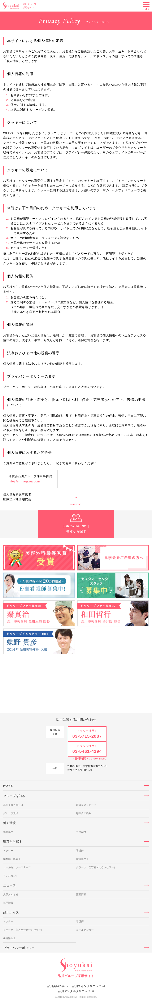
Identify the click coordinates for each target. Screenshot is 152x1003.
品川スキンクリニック (87, 986)
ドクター (8, 850)
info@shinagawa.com (24, 481)
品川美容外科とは (13, 804)
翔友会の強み (83, 813)
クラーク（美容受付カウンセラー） (96, 867)
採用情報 (8, 902)
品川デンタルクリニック (74, 991)
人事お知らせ (10, 894)
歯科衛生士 (82, 859)
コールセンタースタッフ (17, 867)
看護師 (80, 850)
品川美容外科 (56, 986)
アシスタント (10, 875)
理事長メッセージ (86, 804)
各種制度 (81, 832)
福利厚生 (8, 832)
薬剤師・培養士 (12, 859)
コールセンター (85, 929)
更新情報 (81, 894)
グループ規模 (10, 813)
